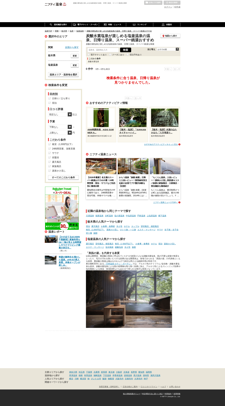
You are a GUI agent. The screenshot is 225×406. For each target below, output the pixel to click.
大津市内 (138, 379)
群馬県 (104, 372)
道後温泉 (128, 375)
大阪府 (119, 372)
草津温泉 (73, 375)
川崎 (77, 379)
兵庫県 (97, 372)
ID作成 (177, 7)
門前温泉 (141, 216)
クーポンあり (118, 55)
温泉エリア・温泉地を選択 (63, 74)
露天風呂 (95, 226)
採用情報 (176, 394)
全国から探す (72, 47)
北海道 (126, 372)
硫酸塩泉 (119, 247)
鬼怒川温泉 (155, 375)
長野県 (134, 372)
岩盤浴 (55, 157)
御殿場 (111, 379)
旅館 (95, 233)
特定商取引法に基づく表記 (152, 394)
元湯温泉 (90, 216)
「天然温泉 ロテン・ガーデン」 (118, 264)
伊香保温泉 (118, 375)
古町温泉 (109, 216)
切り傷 (89, 233)
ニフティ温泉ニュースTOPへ (165, 202)
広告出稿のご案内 (130, 387)
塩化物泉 (109, 247)
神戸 (146, 379)
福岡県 (149, 372)
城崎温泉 (98, 375)
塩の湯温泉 (119, 216)
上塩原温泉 (152, 216)
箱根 (81, 375)
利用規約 (168, 394)
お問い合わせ (174, 387)
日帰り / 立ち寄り (61, 98)
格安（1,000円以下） (95, 229)
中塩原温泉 (131, 216)
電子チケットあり (99, 55)
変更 (75, 56)
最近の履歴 (172, 3)
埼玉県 (82, 372)
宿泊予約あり (136, 55)
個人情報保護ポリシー (131, 394)
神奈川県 (73, 372)
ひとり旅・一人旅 (128, 229)
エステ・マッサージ (146, 229)
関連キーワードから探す (56, 382)
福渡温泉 (99, 216)
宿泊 (88, 226)
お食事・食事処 (108, 226)
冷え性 (119, 226)
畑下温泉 (162, 216)
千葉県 (89, 372)
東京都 (111, 372)
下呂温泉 (107, 375)
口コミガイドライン (149, 387)
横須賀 (83, 379)
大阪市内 (119, 379)
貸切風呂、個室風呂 (150, 226)
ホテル (127, 226)
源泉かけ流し (112, 229)
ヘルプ (163, 387)
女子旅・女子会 (171, 229)
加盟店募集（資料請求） (109, 387)
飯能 (104, 379)
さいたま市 (96, 379)
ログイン (168, 7)
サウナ (160, 229)
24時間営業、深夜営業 (63, 148)
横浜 (71, 379)
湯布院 (146, 375)
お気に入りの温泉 (153, 3)
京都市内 (129, 379)
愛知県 (141, 372)
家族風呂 (56, 166)
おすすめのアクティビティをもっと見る (161, 144)
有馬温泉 (88, 375)
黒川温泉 (137, 375)
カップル (135, 226)
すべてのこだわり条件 (63, 177)
